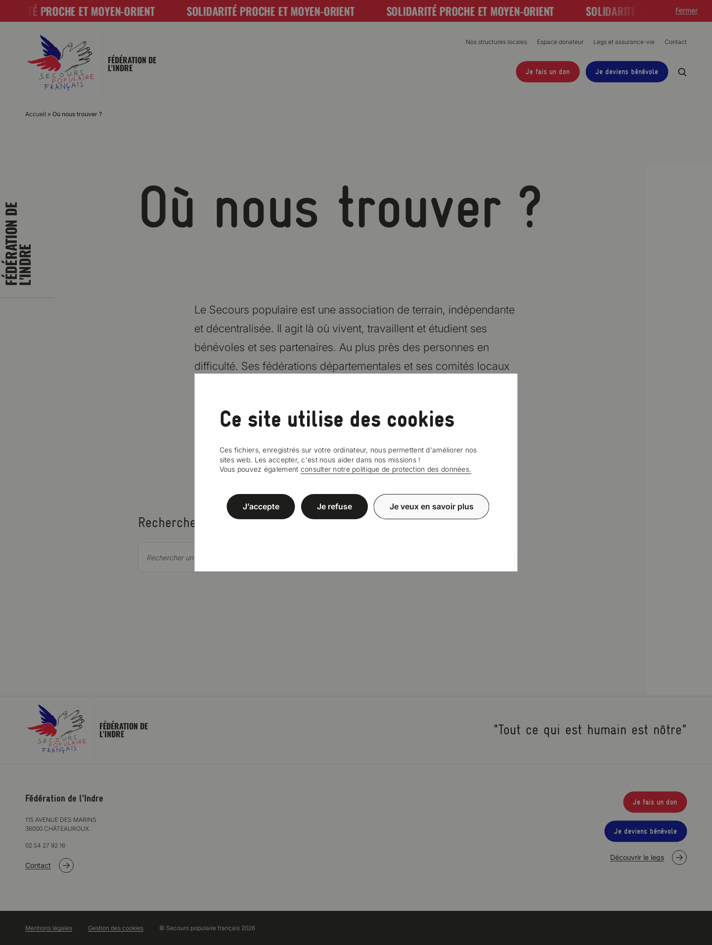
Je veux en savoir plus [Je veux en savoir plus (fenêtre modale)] (432, 506)
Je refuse (334, 506)
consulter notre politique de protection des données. (386, 469)
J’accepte (261, 506)
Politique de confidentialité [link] (356, 530)
